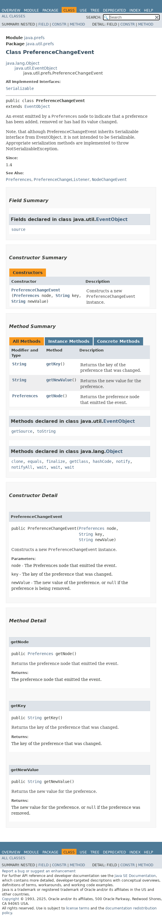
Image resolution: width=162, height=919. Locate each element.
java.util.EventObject (36, 68)
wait (41, 467)
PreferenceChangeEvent (35, 290)
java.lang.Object (22, 63)
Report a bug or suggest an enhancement (39, 871)
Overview (11, 10)
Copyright (10, 899)
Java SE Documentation (135, 876)
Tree (94, 10)
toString (46, 431)
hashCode (102, 461)
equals (35, 461)
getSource (21, 431)
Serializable (20, 88)
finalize (55, 461)
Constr (59, 24)
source (18, 229)
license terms (77, 908)
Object (114, 451)
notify (123, 461)
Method (77, 24)
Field (43, 24)
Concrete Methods (118, 341)
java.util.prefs (40, 43)
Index (134, 10)
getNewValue (59, 380)
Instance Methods (68, 341)
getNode (54, 396)
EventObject (37, 106)
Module (31, 10)
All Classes (13, 16)
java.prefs (34, 37)
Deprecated (114, 10)
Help (148, 10)
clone (17, 461)
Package (50, 10)
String (63, 295)
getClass (79, 461)
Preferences (26, 295)
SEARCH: (93, 17)
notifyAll (21, 467)
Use (83, 10)
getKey (53, 364)
